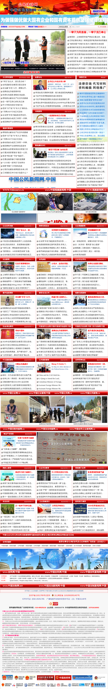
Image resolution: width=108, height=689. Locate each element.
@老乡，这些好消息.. (60, 264)
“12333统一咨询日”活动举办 (14, 163)
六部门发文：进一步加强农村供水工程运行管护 (88, 58)
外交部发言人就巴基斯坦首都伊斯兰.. (17, 385)
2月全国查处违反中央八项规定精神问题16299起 (54, 174)
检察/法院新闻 (80, 293)
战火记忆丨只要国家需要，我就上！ (53, 520)
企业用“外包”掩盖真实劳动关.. (15, 115)
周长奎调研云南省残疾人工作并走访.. (17, 487)
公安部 (71, 576)
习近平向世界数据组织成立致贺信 (48, 96)
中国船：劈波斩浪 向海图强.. (50, 318)
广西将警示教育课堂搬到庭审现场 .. (53, 342)
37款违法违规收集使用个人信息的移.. (17, 241)
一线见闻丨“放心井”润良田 (13, 517)
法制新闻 (38, 111)
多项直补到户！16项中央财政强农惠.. (17, 520)
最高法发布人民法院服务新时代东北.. (90, 315)
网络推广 (103, 77)
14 (59, 65)
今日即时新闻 (8, 77)
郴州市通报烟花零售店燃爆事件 (92, 93)
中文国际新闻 (8, 360)
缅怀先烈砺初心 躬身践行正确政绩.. (16, 348)
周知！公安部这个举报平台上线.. (92, 175)
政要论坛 (38, 77)
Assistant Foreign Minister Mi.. (50, 385)
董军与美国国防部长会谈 (85, 389)
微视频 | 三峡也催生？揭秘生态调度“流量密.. (61, 68)
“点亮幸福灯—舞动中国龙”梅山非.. (16, 355)
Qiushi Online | (14, 580)
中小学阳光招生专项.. (60, 472)
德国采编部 (53, 545)
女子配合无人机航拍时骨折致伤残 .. (53, 255)
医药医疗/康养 (80, 501)
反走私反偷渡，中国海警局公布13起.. (17, 322)
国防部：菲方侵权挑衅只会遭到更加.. (90, 375)
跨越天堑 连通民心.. (59, 297)
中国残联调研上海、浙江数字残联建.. (17, 493)
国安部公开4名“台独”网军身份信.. (88, 497)
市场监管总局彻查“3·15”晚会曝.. (16, 462)
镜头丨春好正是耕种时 (11, 523)
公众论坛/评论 (80, 259)
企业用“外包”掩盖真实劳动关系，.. (52, 241)
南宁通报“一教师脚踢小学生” (91, 139)
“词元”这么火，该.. (23, 230)
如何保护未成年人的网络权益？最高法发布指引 (88, 61)
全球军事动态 (80, 360)
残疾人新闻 (7, 468)
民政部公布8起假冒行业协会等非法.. (16, 315)
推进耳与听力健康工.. (24, 472)
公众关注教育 (44, 468)
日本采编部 (37, 545)
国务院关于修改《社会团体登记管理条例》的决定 (55, 140)
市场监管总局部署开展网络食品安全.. (18, 452)
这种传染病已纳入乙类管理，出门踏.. (90, 523)
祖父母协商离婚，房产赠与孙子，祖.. (17, 352)
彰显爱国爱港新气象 (96, 472)
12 (53, 65)
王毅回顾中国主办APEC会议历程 (15, 382)
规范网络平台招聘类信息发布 (14, 122)
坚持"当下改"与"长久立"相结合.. (15, 108)
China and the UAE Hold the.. (49, 375)
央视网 (29, 578)
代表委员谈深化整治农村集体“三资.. (53, 285)
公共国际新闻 (44, 360)
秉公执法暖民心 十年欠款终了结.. (88, 311)
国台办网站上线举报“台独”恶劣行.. (89, 493)
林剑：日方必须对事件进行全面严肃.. (17, 375)
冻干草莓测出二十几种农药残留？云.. (18, 456)
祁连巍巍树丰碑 (94, 230)
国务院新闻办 (96, 576)
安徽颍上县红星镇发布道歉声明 (91, 185)
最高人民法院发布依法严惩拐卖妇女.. (90, 308)
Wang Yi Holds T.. (59, 364)
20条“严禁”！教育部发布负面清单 (52, 490)
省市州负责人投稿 (24, 77)
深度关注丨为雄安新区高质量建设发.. (53, 345)
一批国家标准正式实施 (57, 116)
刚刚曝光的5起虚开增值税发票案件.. (16, 308)
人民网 (19, 578)
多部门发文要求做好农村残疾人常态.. (17, 483)
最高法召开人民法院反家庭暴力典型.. (90, 318)
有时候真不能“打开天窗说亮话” (87, 378)
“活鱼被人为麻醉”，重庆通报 (14, 449)
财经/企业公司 (44, 293)
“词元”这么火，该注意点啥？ (14, 81)
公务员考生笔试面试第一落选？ (92, 132)
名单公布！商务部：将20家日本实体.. (17, 378)
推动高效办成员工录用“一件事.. (15, 118)
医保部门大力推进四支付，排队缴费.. (90, 530)
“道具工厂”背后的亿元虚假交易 (14, 311)
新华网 (24, 578)
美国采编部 (29, 545)
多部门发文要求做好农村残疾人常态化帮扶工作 (88, 54)
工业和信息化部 (63, 576)
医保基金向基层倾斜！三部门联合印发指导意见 (88, 68)
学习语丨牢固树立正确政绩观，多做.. (90, 275)
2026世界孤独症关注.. (96, 506)
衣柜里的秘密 (80, 255)
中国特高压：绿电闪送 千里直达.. (52, 322)
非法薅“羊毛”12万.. (23, 297)
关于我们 (27, 591)
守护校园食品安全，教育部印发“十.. (53, 487)
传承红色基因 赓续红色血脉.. (14, 95)
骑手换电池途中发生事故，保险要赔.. (53, 251)
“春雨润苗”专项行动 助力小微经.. (52, 308)
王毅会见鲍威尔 (21, 364)
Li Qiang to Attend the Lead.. (49, 378)
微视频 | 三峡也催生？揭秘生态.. (88, 248)
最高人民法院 (36, 576)
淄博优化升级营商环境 (12, 91)
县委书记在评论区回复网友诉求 (92, 103)
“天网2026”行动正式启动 (12, 112)
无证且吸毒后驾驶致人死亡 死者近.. (53, 248)
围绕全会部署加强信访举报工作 (15, 149)
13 (56, 65)
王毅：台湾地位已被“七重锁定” (87, 487)
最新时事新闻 (8, 128)
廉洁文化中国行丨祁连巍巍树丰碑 (33, 68)
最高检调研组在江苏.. (96, 297)
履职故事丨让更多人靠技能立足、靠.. (53, 281)
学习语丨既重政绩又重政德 (86, 288)
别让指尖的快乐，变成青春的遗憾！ (16, 244)
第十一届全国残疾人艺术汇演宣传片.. (17, 497)
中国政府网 (54, 576)
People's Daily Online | (26, 580)
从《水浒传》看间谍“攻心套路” (10, 68)
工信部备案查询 (42, 578)
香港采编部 (12, 545)
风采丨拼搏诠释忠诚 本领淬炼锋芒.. (53, 530)
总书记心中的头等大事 (57, 81)
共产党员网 (13, 576)
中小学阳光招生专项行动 (12, 105)
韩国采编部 (61, 545)
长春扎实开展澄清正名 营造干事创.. (53, 352)
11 (50, 65)
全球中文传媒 (18, 6)
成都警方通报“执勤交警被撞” (86, 355)
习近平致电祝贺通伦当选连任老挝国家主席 (52, 99)
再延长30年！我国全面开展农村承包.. (17, 527)
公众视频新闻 (80, 226)
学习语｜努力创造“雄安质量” (86, 281)
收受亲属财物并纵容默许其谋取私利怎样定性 (53, 161)
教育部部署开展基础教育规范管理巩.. (53, 493)
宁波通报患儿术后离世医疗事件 (92, 116)
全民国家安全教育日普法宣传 (14, 85)
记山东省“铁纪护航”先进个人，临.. (53, 523)
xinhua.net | (37, 580)
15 (62, 65)
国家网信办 (87, 576)
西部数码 (66, 578)
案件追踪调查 (8, 293)
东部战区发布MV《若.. (97, 364)
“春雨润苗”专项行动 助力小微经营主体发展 (86, 44)
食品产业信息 (8, 434)
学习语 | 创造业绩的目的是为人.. (88, 285)
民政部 (76, 576)
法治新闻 (6, 259)
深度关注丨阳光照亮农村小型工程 (15, 530)
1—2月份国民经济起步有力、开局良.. (53, 315)
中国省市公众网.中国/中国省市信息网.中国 (55, 326)
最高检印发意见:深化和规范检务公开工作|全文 (87, 47)
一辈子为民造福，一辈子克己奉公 (87, 32)
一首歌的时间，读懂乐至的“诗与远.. (89, 241)
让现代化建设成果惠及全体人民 (15, 169)
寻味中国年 (19, 331)
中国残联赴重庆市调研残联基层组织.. (17, 490)
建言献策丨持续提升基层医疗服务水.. (53, 275)
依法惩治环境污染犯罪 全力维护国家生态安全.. (54, 130)
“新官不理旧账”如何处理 (58, 150)
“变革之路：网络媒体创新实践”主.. (16, 248)
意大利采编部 (78, 545)
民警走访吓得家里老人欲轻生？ (91, 182)
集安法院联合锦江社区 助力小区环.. (89, 322)
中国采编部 (4, 545)
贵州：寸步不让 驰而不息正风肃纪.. (53, 355)
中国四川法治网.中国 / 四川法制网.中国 (90, 326)
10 (47, 65)
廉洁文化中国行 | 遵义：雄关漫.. (88, 251)
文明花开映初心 (58, 506)
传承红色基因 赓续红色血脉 (90, 423)
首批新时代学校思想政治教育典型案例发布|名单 (88, 51)
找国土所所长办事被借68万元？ (92, 129)
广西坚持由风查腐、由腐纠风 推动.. (53, 348)
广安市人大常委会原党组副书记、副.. (90, 342)
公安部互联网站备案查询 (55, 578)
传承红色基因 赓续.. (96, 264)
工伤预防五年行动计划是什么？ (15, 173)
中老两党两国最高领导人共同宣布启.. (17, 389)
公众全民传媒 (8, 226)
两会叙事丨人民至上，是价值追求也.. (53, 288)
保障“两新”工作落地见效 (12, 166)
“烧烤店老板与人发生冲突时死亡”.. (16, 288)
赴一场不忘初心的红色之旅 (13, 102)
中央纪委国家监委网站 (24, 576)
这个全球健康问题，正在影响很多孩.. (90, 520)
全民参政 (42, 259)
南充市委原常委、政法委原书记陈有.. (90, 345)
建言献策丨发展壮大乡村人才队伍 (52, 278)
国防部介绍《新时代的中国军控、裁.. (90, 382)
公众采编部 (34, 591)
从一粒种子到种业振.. (24, 506)
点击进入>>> (42, 27)
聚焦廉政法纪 (40, 145)
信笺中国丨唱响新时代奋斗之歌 (51, 517)
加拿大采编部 (96, 545)
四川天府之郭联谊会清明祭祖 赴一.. (16, 345)
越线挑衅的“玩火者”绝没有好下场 (88, 385)
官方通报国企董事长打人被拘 (91, 126)
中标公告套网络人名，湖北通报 (92, 136)
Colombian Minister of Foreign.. (50, 382)
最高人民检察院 (45, 576)
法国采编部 (69, 545)
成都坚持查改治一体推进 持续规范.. (89, 352)
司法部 (81, 576)
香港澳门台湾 (80, 468)
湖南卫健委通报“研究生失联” (91, 100)
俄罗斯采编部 (87, 545)
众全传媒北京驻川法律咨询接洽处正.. (17, 255)
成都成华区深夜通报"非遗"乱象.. (92, 123)
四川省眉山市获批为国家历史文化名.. (90, 348)
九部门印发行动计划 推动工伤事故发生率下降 (87, 72)
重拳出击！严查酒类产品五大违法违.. (18, 459)
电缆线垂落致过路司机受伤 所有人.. (53, 244)
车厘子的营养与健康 (26, 438)
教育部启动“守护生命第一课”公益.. (52, 483)
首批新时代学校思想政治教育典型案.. (53, 497)
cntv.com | (45, 580)
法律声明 (41, 591)
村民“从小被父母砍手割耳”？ (90, 178)
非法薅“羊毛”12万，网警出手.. (15, 88)
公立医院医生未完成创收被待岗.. (93, 110)
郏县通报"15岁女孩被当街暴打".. (92, 113)
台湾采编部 (21, 545)
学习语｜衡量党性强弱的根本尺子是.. (90, 278)
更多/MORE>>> (69, 77)
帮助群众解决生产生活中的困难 (15, 98)
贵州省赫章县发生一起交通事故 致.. (16, 278)
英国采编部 (45, 545)
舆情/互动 (82, 77)
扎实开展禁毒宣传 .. (23, 264)
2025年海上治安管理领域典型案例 (15, 318)
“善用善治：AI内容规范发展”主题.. (16, 251)
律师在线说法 (44, 226)
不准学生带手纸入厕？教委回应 (92, 97)
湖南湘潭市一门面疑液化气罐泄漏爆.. (17, 281)
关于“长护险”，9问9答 (84, 527)
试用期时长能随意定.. (60, 230)
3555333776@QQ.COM (17, 27)
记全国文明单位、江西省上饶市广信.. (54, 527)
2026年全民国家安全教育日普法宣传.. (17, 342)
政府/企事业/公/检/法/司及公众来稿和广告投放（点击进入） (82, 542)
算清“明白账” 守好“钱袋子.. (13, 156)
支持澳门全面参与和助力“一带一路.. (89, 490)
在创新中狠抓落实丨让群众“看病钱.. (89, 517)
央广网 (34, 578)
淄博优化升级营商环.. (60, 331)
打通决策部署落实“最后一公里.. (15, 152)
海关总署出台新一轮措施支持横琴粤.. (90, 483)
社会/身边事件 (8, 326)
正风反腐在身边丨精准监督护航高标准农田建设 (88, 40)
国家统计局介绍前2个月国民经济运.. (53, 311)
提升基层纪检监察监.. (96, 331)
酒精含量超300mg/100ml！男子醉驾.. (17, 285)
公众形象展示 (44, 501)
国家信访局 (13, 578)
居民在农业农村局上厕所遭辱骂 (92, 106)
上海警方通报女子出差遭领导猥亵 (15, 275)
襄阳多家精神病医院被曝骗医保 (92, 119)
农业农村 (6, 501)
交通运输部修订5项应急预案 (14, 159)
